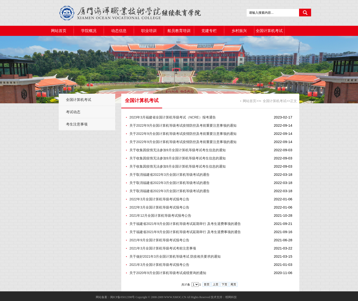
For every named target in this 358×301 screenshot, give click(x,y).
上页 (215, 284)
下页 (224, 284)
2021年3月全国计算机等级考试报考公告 (159, 265)
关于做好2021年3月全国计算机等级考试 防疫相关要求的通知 (175, 256)
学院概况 (88, 31)
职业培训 (149, 31)
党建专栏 (209, 31)
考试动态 (73, 112)
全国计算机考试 (269, 31)
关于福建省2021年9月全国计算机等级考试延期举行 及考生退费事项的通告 (185, 224)
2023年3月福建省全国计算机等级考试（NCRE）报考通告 (172, 117)
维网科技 (231, 297)
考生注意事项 (77, 124)
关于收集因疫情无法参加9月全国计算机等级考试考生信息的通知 (177, 150)
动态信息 (119, 31)
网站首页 (58, 31)
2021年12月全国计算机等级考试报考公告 (160, 215)
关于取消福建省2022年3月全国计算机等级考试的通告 (169, 175)
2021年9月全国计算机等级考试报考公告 (159, 240)
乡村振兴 (239, 31)
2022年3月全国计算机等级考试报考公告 (159, 199)
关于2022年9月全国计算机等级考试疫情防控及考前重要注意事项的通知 (183, 125)
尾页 (233, 284)
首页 (207, 284)
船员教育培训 (179, 31)
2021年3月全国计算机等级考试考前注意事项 (162, 248)
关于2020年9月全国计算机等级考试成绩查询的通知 (167, 273)
